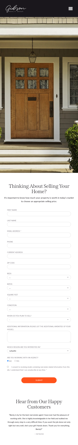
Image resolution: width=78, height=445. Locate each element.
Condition (39, 307)
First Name (39, 212)
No (9, 361)
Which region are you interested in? (39, 349)
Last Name (39, 223)
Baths (39, 286)
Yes (16, 361)
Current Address (39, 254)
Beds (39, 276)
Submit (39, 380)
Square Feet (39, 297)
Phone (39, 244)
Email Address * (39, 233)
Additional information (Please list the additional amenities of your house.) (39, 334)
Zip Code (39, 265)
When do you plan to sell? (39, 318)
